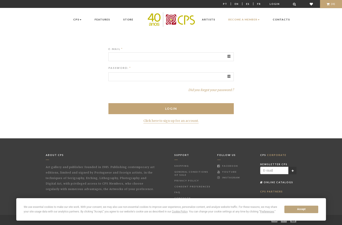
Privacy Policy (186, 180)
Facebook (227, 166)
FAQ (177, 192)
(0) (331, 3)
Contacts (281, 19)
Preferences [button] (267, 211)
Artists (208, 19)
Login (275, 3)
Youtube (227, 171)
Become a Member (244, 19)
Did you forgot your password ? (211, 90)
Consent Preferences (192, 186)
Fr (259, 3)
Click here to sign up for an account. (171, 121)
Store (128, 19)
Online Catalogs (276, 182)
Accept (301, 209)
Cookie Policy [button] (179, 211)
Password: (118, 68)
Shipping (181, 166)
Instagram (228, 177)
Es (248, 3)
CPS (77, 19)
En (237, 3)
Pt (225, 3)
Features (102, 19)
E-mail (115, 49)
